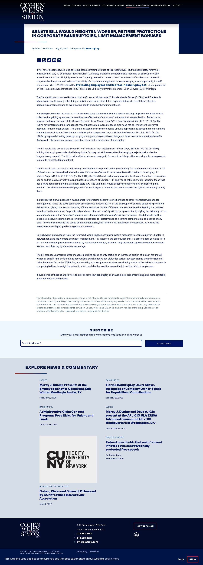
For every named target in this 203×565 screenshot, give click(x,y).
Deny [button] (180, 559)
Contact (177, 5)
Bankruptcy (92, 48)
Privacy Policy (82, 552)
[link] (68, 385)
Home (67, 5)
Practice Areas (91, 5)
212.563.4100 (84, 533)
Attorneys (107, 5)
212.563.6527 (84, 538)
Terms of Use (94, 552)
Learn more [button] (112, 559)
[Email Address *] (81, 343)
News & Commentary (137, 5)
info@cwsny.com (87, 542)
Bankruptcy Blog (160, 5)
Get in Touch (145, 526)
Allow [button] (192, 559)
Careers (119, 5)
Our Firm (76, 5)
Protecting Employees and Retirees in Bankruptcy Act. (111, 85)
